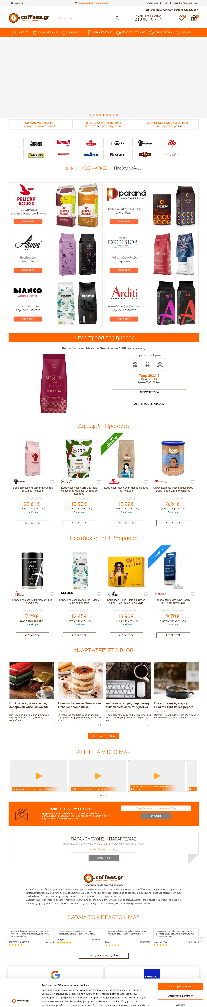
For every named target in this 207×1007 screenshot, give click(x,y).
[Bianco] (58, 556)
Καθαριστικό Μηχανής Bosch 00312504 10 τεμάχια (173, 566)
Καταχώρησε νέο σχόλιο (103, 916)
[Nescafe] (118, 154)
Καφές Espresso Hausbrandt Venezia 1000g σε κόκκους (32, 489)
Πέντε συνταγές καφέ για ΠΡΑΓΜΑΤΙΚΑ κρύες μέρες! (173, 666)
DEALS (183, 32)
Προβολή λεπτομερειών (55, 1000)
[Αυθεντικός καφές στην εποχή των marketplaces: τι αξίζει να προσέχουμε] (149, 686)
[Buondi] (63, 143)
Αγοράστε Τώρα (149, 392)
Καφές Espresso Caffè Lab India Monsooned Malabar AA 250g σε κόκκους (79, 490)
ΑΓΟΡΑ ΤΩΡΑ (32, 523)
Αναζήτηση (103, 819)
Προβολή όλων (128, 168)
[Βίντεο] (38, 737)
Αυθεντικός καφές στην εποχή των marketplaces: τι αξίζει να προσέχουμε (127, 667)
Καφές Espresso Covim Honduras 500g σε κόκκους (126, 489)
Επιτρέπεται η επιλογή (180, 970)
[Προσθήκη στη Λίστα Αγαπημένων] (52, 482)
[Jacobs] (36, 154)
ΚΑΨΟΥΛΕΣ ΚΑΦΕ (45, 33)
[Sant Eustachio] (172, 154)
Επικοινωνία (152, 3)
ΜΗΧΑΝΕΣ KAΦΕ (98, 32)
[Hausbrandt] (145, 143)
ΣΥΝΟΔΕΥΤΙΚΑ (160, 32)
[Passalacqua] (159, 481)
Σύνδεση (164, 3)
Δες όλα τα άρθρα (103, 697)
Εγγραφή (174, 3)
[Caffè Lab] (65, 481)
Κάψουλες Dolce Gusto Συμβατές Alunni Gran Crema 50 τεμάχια (126, 566)
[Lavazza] (90, 154)
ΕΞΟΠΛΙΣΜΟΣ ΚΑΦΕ (130, 33)
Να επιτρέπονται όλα (180, 960)
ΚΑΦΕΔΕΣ (19, 33)
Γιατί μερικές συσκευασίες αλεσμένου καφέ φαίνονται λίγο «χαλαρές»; (28, 667)
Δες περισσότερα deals (149, 403)
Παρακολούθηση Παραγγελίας (92, 3)
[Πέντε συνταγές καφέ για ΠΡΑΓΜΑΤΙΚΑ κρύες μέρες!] (197, 686)
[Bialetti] (36, 143)
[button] (101, 756)
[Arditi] (11, 592)
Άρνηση (180, 979)
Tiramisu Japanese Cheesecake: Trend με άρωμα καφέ (80, 666)
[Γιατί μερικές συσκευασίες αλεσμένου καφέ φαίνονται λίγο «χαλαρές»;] (52, 686)
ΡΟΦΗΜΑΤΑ (72, 33)
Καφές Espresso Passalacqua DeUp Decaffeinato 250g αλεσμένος (173, 489)
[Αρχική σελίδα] (29, 22)
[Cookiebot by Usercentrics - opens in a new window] (20, 1000)
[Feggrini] (118, 143)
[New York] (145, 154)
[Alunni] (105, 556)
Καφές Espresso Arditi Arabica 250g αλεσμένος (32, 601)
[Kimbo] (63, 154)
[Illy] (172, 143)
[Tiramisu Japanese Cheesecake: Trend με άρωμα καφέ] (101, 686)
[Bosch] (152, 556)
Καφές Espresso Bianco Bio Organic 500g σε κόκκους (79, 566)
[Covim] (90, 143)
